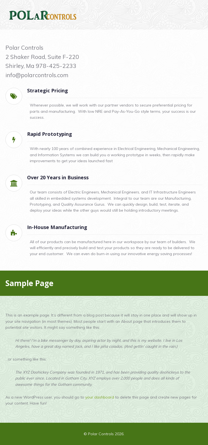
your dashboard (99, 397)
